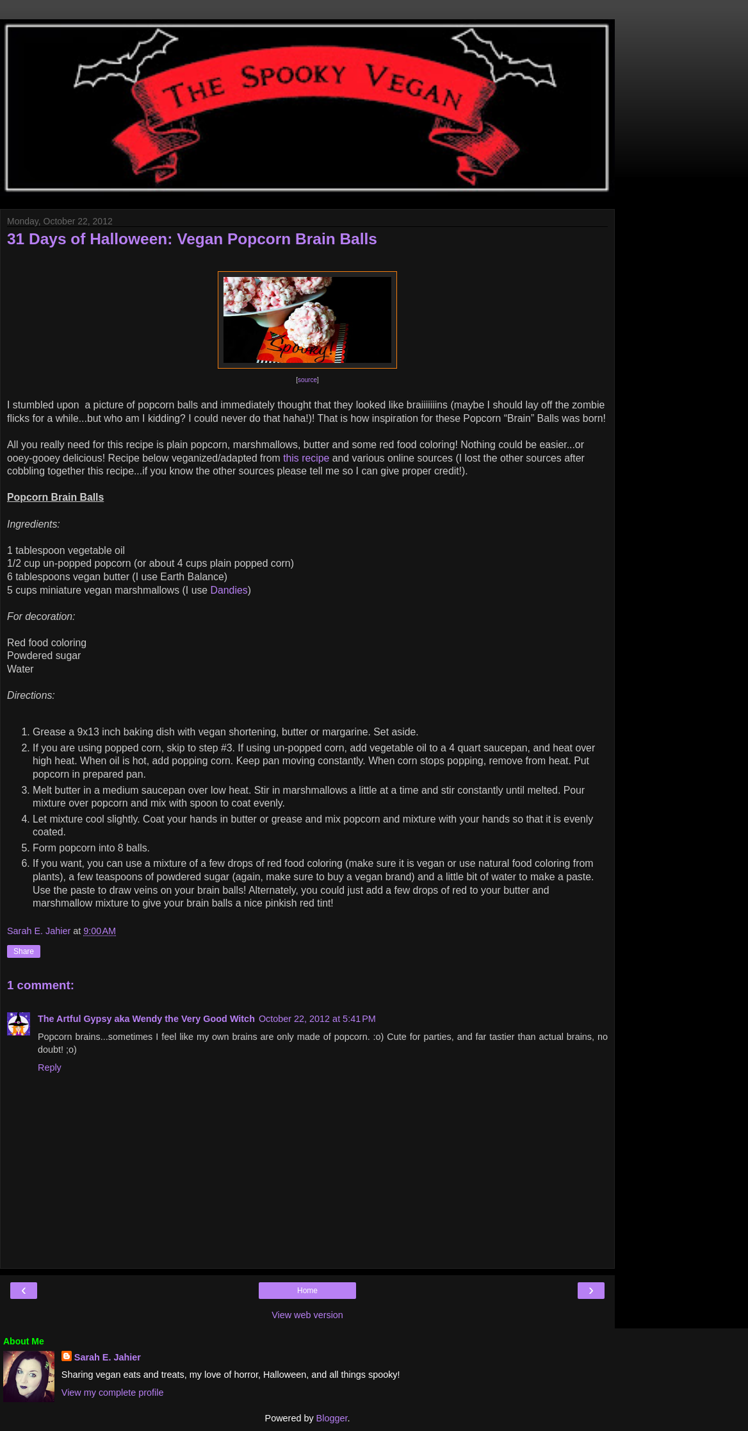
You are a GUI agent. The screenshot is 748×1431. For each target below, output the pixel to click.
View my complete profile (112, 1392)
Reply (49, 1067)
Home (307, 1290)
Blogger (332, 1418)
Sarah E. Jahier (107, 1357)
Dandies (229, 590)
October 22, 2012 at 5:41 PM (317, 1019)
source (307, 379)
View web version (307, 1315)
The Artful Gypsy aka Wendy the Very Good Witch (146, 1019)
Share (23, 951)
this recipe (306, 458)
